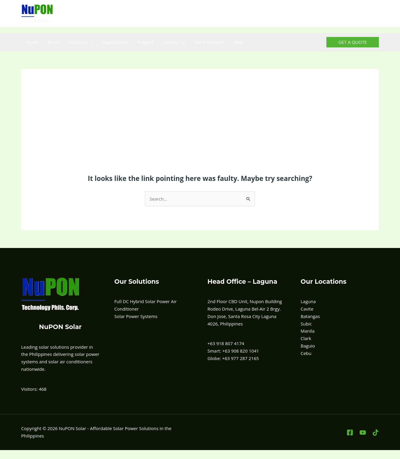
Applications (115, 42)
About (53, 42)
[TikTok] (375, 13)
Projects (145, 42)
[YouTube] (362, 13)
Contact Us (174, 42)
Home (32, 42)
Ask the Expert (209, 42)
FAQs (238, 42)
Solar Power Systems (136, 316)
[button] (91, 42)
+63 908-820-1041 (233, 13)
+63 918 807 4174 (191, 13)
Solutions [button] (81, 42)
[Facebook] (349, 13)
